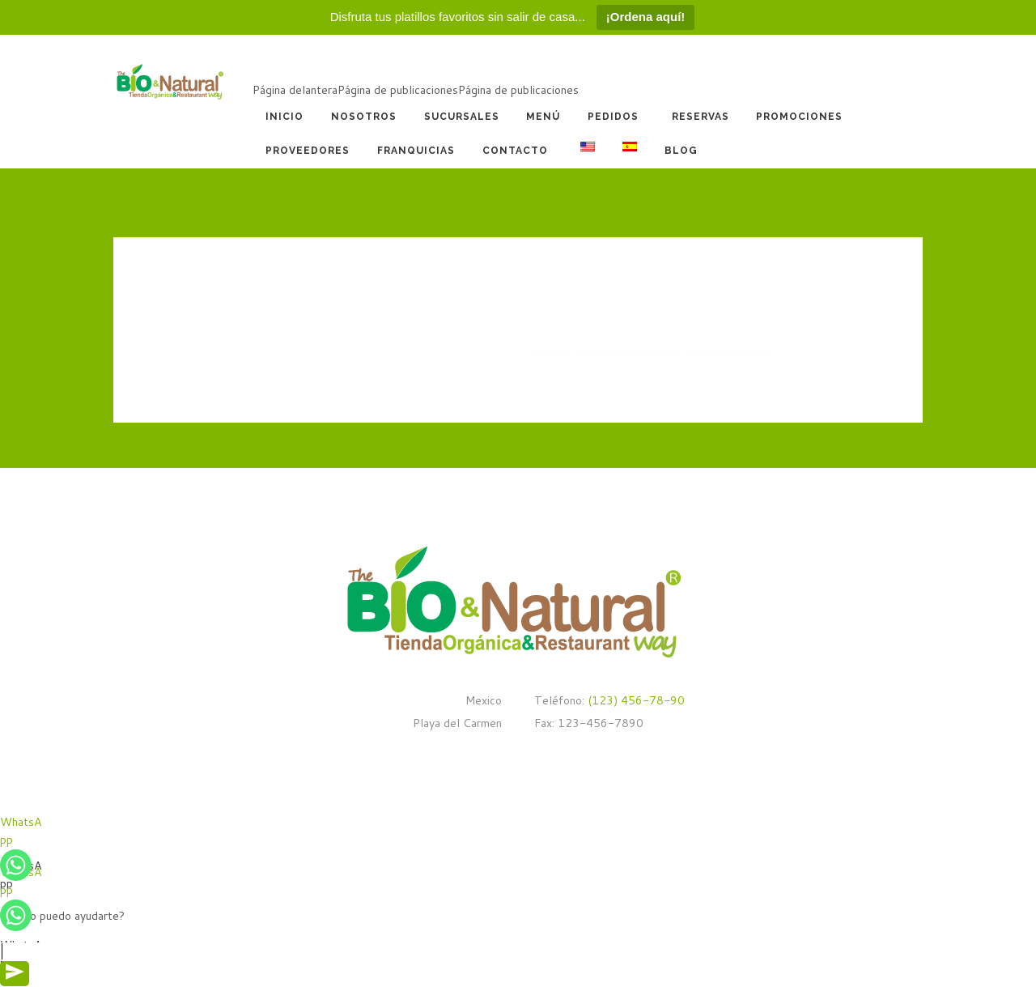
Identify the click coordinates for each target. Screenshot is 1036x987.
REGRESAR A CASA (580, 390)
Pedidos (613, 116)
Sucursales (461, 116)
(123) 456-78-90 (634, 700)
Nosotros (364, 116)
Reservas (700, 116)
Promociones (799, 116)
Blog (681, 150)
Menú (543, 116)
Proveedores (307, 150)
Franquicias (416, 150)
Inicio (284, 116)
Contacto (515, 150)
